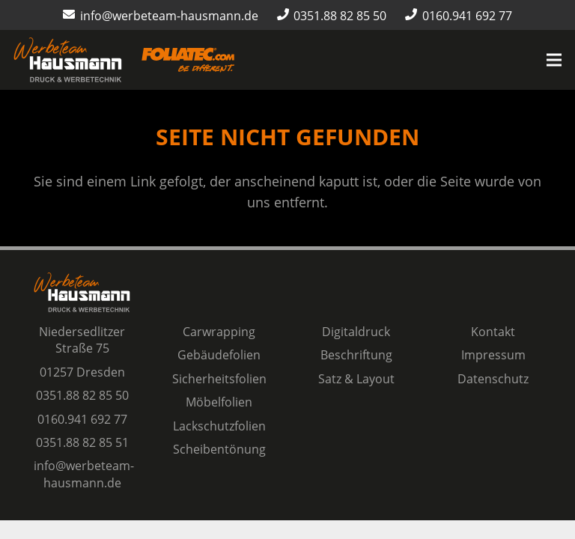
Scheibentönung (219, 449)
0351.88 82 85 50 (82, 395)
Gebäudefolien (219, 355)
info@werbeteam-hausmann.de (84, 473)
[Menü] (554, 60)
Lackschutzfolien (219, 426)
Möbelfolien (219, 402)
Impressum (493, 355)
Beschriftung (356, 355)
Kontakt (493, 331)
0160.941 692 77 (82, 419)
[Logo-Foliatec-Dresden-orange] (188, 60)
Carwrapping (219, 331)
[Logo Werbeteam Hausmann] (67, 59)
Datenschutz (493, 379)
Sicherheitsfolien (219, 379)
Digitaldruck (356, 331)
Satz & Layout (356, 379)
